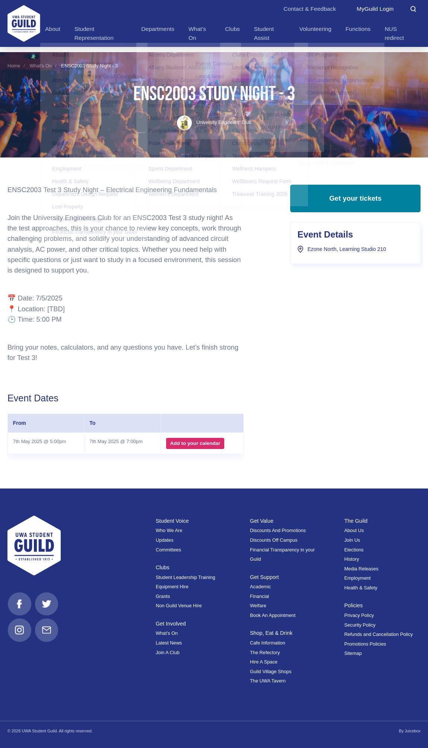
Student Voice (172, 521)
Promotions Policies (365, 644)
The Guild (356, 521)
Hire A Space (264, 662)
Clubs (162, 567)
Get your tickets (355, 200)
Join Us (352, 540)
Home (13, 66)
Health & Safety (360, 588)
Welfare (258, 605)
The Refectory (265, 652)
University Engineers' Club (213, 122)
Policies (353, 605)
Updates (165, 540)
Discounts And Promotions (278, 530)
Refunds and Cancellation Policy (378, 634)
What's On (40, 66)
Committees (168, 550)
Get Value (262, 521)
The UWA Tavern (268, 681)
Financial (259, 596)
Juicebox (413, 731)
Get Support (264, 577)
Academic (260, 586)
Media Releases (361, 569)
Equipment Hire (172, 586)
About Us (354, 530)
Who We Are (169, 530)
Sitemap (353, 653)
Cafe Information (267, 643)
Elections (354, 550)
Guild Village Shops (270, 671)
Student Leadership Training (185, 577)
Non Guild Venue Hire (179, 605)
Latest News (169, 643)
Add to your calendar (195, 443)
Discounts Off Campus (274, 540)
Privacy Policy (359, 615)
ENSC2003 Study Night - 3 (89, 66)
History (351, 559)
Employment (357, 578)
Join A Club (168, 652)
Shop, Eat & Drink (271, 633)
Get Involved (171, 624)
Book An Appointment (272, 615)
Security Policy (359, 625)
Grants (163, 596)
